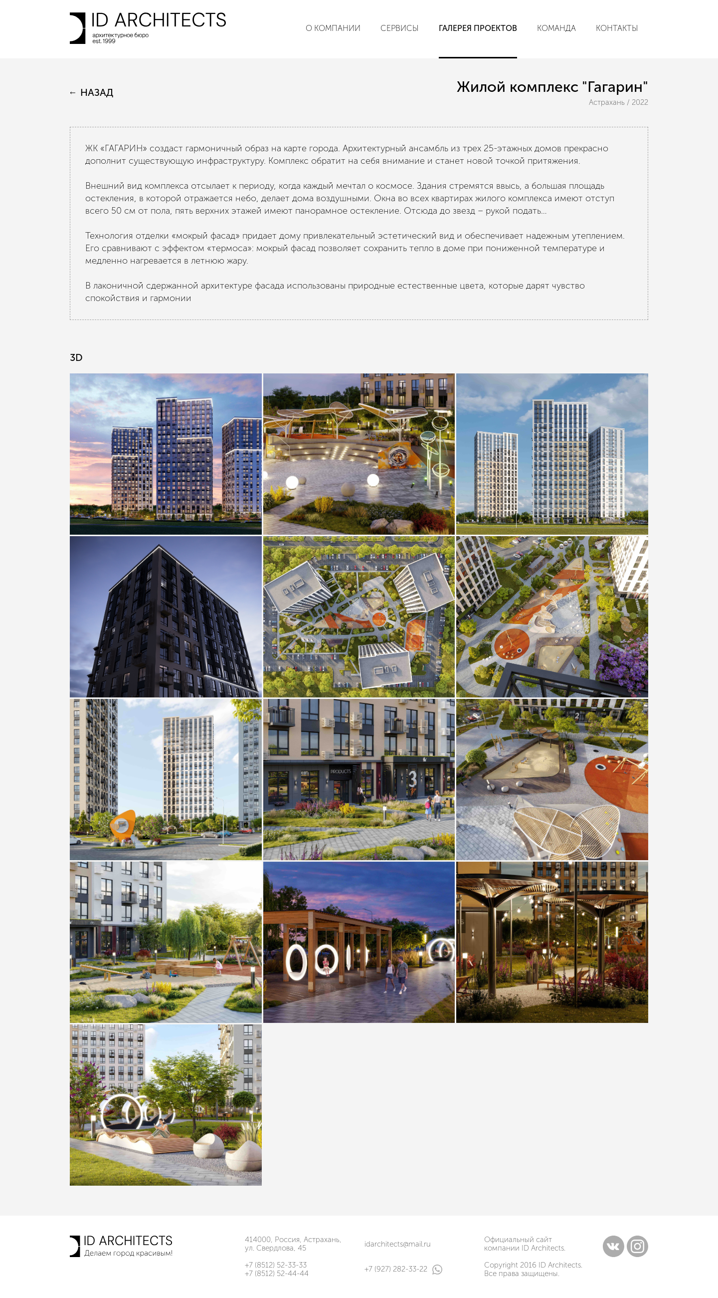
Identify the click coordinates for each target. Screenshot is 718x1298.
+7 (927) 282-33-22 (403, 1270)
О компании (333, 28)
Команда (556, 28)
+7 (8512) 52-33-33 (276, 1265)
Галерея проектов (478, 28)
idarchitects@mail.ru (397, 1244)
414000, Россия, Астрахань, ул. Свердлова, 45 (293, 1244)
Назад (91, 92)
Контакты (617, 28)
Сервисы (399, 28)
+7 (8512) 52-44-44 (277, 1273)
